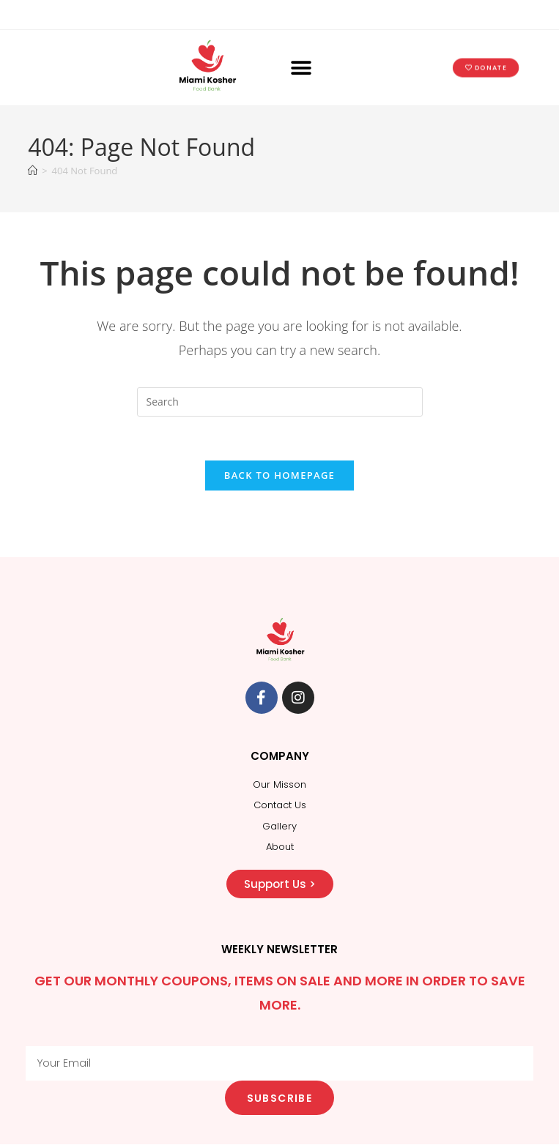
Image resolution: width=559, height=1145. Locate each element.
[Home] (32, 170)
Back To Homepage (279, 475)
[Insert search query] (280, 402)
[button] (301, 67)
